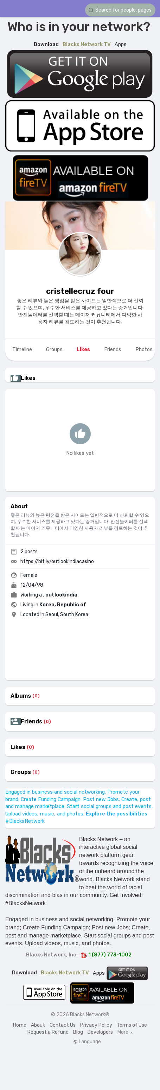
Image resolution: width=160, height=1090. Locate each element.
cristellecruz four (80, 291)
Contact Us (63, 1025)
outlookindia (61, 595)
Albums (21, 696)
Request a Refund (48, 1032)
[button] (120, 10)
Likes (18, 747)
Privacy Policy (96, 1025)
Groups (21, 772)
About (38, 1025)
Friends (31, 721)
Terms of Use (132, 1025)
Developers (100, 1032)
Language (87, 1041)
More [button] (125, 1032)
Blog (78, 1032)
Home (19, 1025)
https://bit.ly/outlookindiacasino (57, 562)
